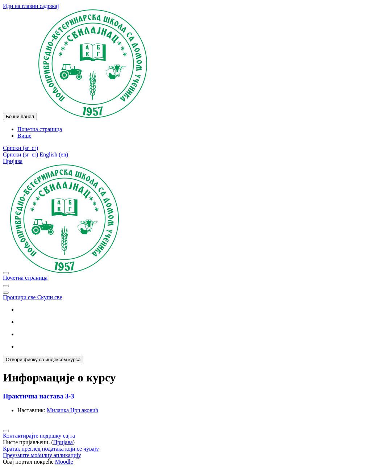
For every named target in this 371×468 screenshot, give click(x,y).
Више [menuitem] (24, 136)
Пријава (12, 161)
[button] (20, 148)
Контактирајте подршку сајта (39, 436)
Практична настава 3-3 (38, 396)
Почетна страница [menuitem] (39, 129)
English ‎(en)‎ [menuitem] (53, 154)
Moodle (64, 462)
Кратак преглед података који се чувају (51, 449)
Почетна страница (25, 278)
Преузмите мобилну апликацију (42, 455)
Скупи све (49, 297)
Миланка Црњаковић (72, 410)
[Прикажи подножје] (6, 431)
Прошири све (20, 297)
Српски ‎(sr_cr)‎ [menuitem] (21, 154)
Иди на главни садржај (31, 6)
